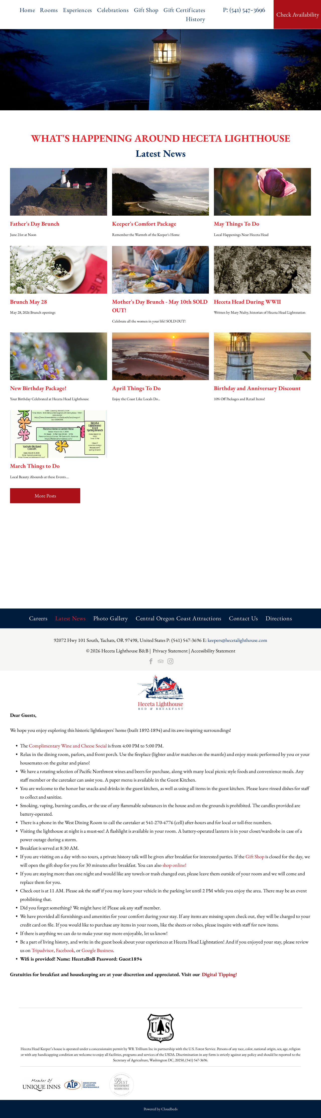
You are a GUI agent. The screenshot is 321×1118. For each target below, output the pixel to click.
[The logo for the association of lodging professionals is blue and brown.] (81, 1084)
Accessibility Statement (213, 650)
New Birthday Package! (38, 388)
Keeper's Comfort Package (144, 223)
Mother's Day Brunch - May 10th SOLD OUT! (160, 306)
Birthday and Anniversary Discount (257, 388)
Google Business (97, 950)
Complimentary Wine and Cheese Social (68, 745)
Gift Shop (255, 856)
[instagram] (170, 662)
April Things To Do (136, 388)
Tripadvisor (43, 950)
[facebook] (150, 662)
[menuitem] (30, 10)
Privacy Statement (170, 650)
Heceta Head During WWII (247, 301)
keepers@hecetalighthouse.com (237, 640)
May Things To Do (236, 223)
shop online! (174, 865)
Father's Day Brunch (34, 223)
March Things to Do (35, 466)
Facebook (65, 950)
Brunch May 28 (28, 301)
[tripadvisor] (160, 662)
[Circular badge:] (121, 1084)
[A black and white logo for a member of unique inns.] (41, 1084)
